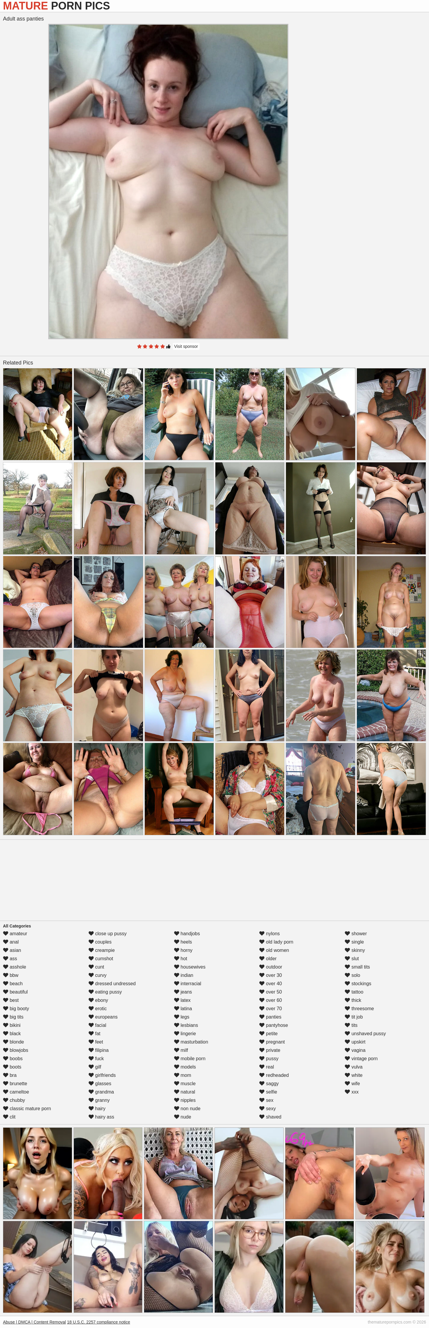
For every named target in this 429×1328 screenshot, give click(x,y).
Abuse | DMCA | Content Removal (34, 1322)
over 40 (270, 983)
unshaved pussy (365, 1033)
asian (12, 950)
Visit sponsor (186, 346)
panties (270, 1016)
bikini (12, 1025)
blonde (13, 1041)
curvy (97, 975)
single (354, 941)
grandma (101, 1091)
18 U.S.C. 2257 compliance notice (98, 1322)
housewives (190, 966)
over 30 (270, 975)
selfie (268, 1091)
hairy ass (101, 1116)
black (12, 1033)
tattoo (354, 991)
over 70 (270, 1008)
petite (268, 1033)
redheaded (274, 1075)
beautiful (15, 991)
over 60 (270, 1000)
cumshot (100, 958)
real (266, 1066)
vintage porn (361, 1058)
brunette (15, 1083)
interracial (187, 983)
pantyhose (273, 1025)
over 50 (270, 991)
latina (183, 1008)
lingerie (185, 1033)
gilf (94, 1066)
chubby (14, 1100)
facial (97, 1025)
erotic (97, 1008)
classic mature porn (27, 1108)
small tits (357, 966)
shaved (270, 1116)
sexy (267, 1108)
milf (181, 1050)
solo (352, 975)
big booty (16, 1008)
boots (12, 1066)
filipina (98, 1050)
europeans (103, 1016)
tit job (354, 1016)
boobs (13, 1058)
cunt (96, 966)
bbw (10, 975)
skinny (355, 950)
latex (182, 1000)
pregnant (272, 1041)
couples (100, 941)
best (11, 1000)
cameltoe (16, 1091)
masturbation (191, 1041)
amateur (15, 933)
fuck (96, 1058)
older (267, 958)
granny (99, 1100)
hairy (96, 1108)
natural (184, 1091)
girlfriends (102, 1075)
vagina (355, 1050)
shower (356, 933)
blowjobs (15, 1050)
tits (351, 1025)
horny (183, 950)
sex (266, 1100)
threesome (359, 1008)
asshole (14, 966)
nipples (185, 1100)
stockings (358, 983)
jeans (183, 991)
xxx (351, 1091)
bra (10, 1075)
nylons (269, 933)
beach (13, 983)
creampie (101, 950)
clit (9, 1116)
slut (352, 958)
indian (183, 975)
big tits (13, 1016)
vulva (354, 1066)
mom (182, 1075)
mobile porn (190, 1058)
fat (94, 1033)
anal (11, 941)
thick (353, 1000)
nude (182, 1116)
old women (274, 950)
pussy (268, 1058)
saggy (269, 1083)
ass (10, 958)
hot (180, 958)
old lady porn (276, 941)
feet (95, 1041)
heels (183, 941)
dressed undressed (112, 983)
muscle (185, 1083)
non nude (187, 1108)
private (269, 1050)
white (354, 1075)
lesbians (186, 1025)
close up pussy (107, 933)
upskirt (355, 1041)
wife (352, 1083)
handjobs (187, 933)
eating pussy (105, 991)
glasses (99, 1083)
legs (181, 1016)
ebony (98, 1000)
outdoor (270, 966)
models (185, 1066)
